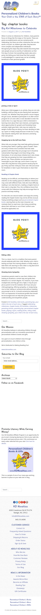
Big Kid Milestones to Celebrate (19, 28)
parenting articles (7, 308)
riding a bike (31, 311)
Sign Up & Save (20, 543)
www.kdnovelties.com (9, 349)
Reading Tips (20, 585)
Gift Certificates (20, 591)
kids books (21, 302)
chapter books (14, 306)
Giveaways (20, 588)
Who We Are (20, 552)
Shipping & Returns (20, 537)
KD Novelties (26, 32)
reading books (22, 311)
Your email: (6, 358)
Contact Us (20, 528)
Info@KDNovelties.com (20, 516)
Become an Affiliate (20, 582)
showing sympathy (8, 313)
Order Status (20, 540)
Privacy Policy (20, 561)
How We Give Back (21, 555)
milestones (33, 306)
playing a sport (11, 311)
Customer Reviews (20, 558)
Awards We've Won (20, 579)
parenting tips (30, 302)
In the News (20, 576)
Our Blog (20, 567)
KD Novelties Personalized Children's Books (23, 610)
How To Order (20, 534)
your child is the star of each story (26, 313)
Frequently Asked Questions (20, 531)
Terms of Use (20, 564)
